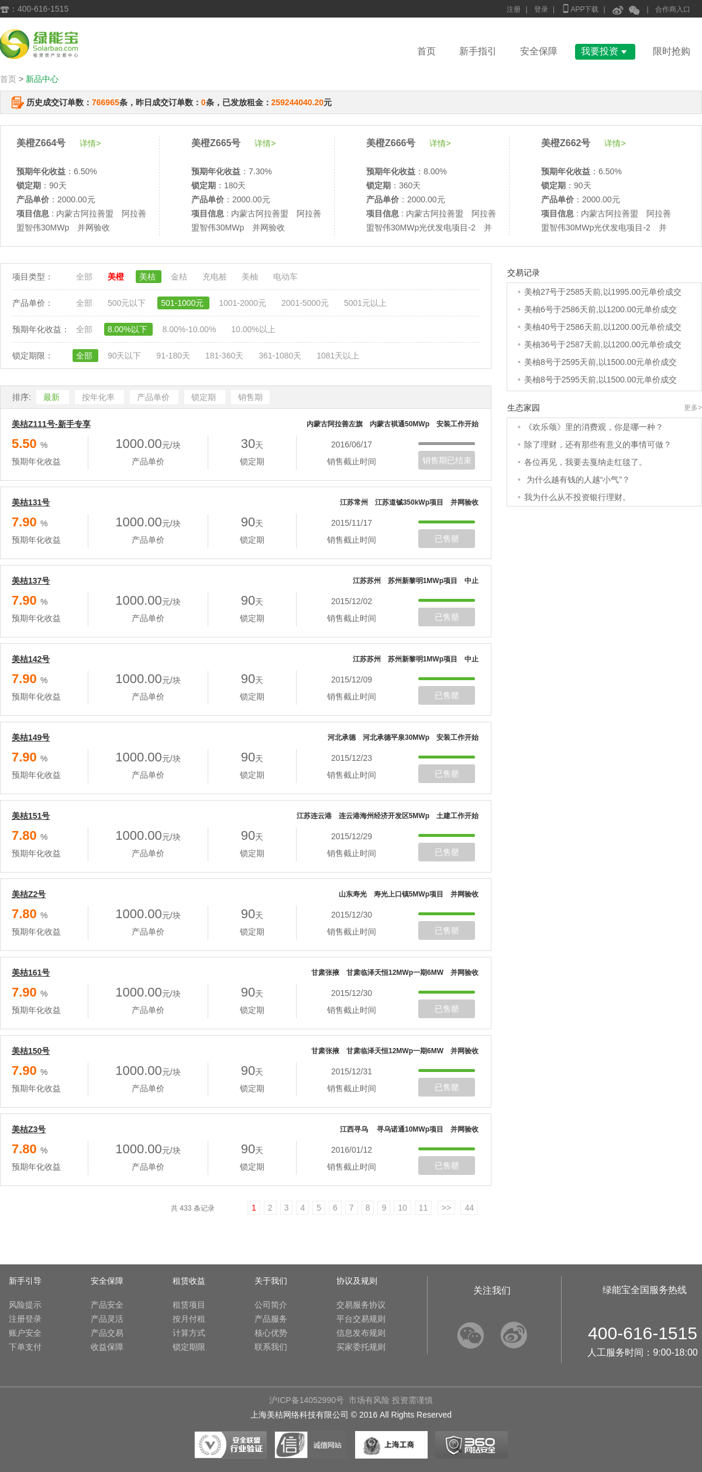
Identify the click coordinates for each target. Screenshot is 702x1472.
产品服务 (270, 1318)
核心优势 (270, 1332)
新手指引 (478, 51)
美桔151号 (31, 816)
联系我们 (270, 1347)
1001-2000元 (244, 303)
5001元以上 (365, 303)
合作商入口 (672, 9)
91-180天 (174, 355)
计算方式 (189, 1332)
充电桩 (215, 276)
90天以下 (125, 355)
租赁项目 (189, 1304)
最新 (52, 397)
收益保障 (107, 1347)
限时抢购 (671, 51)
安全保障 (539, 51)
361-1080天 (281, 355)
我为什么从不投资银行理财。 (577, 497)
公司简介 (270, 1304)
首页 (426, 51)
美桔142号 (31, 659)
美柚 (251, 276)
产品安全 (107, 1304)
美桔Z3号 (29, 1129)
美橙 (117, 276)
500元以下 (128, 303)
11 (423, 1207)
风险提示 (25, 1304)
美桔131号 (31, 502)
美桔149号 (31, 737)
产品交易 (107, 1332)
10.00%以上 (253, 329)
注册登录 (25, 1318)
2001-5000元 (306, 303)
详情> (90, 143)
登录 (541, 9)
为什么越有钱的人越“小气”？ (577, 479)
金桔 (180, 276)
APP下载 (579, 8)
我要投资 (605, 51)
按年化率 (99, 397)
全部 (85, 276)
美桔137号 (31, 580)
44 (469, 1207)
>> (446, 1207)
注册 (514, 9)
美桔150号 (31, 1051)
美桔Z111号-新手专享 (51, 424)
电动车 (285, 276)
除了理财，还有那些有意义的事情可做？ (598, 444)
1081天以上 (337, 355)
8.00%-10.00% (190, 329)
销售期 (250, 397)
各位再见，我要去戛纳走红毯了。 (585, 462)
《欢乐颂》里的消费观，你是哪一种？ (593, 427)
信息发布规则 (361, 1332)
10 (402, 1207)
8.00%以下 (129, 329)
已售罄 (447, 538)
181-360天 (225, 355)
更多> (693, 408)
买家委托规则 (361, 1347)
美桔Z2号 (29, 894)
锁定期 (204, 397)
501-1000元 (183, 303)
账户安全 (25, 1332)
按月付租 (189, 1318)
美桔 (148, 276)
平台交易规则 (361, 1318)
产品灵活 (107, 1318)
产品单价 (154, 397)
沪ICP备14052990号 (306, 1400)
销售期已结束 (447, 460)
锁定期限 (189, 1347)
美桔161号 (31, 972)
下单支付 (25, 1347)
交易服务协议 (361, 1304)
